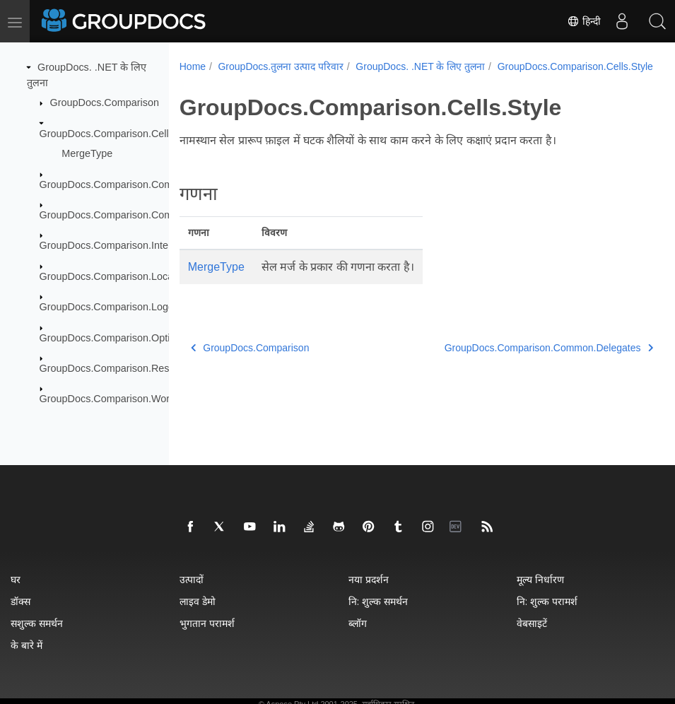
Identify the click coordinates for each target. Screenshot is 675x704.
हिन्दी (584, 21)
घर (15, 579)
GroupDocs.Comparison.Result (110, 368)
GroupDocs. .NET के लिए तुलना (420, 66)
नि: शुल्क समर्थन (378, 601)
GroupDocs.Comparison (104, 102)
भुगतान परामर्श (207, 623)
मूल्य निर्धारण (540, 579)
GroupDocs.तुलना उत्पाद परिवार (280, 66)
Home (193, 66)
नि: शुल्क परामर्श (547, 601)
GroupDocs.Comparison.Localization (122, 276)
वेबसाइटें (532, 623)
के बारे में (26, 645)
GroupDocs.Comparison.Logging (114, 306)
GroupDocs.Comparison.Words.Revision (131, 398)
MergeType (86, 153)
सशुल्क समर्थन (37, 623)
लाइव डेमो (198, 601)
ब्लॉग (357, 623)
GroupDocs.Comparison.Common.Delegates (141, 183)
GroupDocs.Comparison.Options (113, 337)
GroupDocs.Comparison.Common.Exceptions (142, 215)
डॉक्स (20, 601)
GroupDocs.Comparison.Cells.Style (119, 133)
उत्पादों (192, 579)
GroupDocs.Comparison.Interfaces (118, 245)
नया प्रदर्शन (368, 579)
